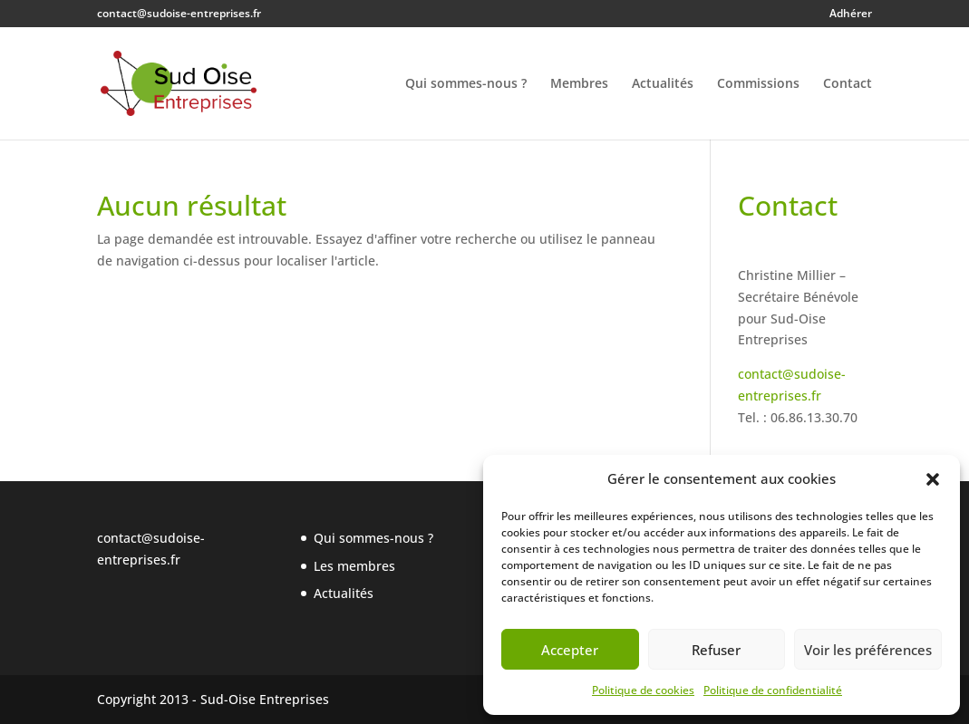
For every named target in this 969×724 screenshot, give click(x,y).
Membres (579, 84)
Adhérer (850, 14)
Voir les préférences (868, 650)
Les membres (354, 565)
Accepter (569, 650)
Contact (847, 84)
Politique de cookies (643, 690)
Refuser (716, 650)
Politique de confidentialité (772, 690)
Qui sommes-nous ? (466, 84)
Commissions (758, 84)
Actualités (662, 84)
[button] (933, 479)
